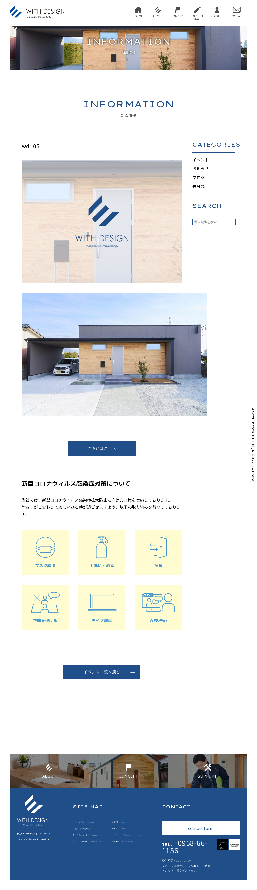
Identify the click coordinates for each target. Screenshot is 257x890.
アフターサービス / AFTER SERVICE (127, 835)
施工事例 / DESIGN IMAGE (122, 841)
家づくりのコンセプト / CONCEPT (87, 835)
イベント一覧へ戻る (109, 671)
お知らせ (200, 168)
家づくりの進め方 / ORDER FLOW (87, 841)
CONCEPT (177, 12)
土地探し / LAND (119, 829)
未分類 (198, 186)
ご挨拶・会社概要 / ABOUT (84, 829)
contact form (211, 828)
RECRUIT (217, 12)
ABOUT (158, 12)
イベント (200, 160)
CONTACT (236, 12)
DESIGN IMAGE (197, 14)
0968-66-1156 (184, 846)
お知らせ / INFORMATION (83, 822)
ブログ (198, 177)
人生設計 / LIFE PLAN (120, 822)
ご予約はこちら (109, 448)
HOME (138, 12)
